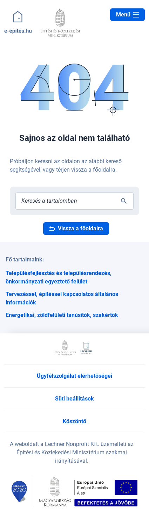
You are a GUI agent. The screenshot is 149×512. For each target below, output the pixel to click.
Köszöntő (74, 421)
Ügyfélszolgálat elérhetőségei (74, 376)
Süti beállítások (74, 398)
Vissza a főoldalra (76, 228)
